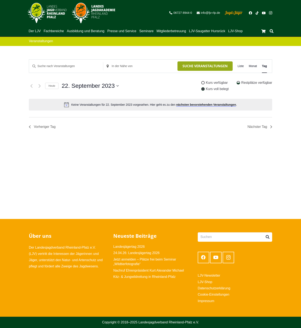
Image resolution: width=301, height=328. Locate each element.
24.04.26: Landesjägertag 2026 (136, 253)
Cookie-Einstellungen (213, 294)
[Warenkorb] (263, 31)
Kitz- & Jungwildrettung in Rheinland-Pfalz (144, 276)
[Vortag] (31, 85)
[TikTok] (257, 13)
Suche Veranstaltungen (205, 66)
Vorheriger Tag (42, 126)
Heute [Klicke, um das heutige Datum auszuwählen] (51, 85)
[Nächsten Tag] (39, 85)
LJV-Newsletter (209, 275)
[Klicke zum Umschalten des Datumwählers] (90, 86)
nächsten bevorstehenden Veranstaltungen (206, 104)
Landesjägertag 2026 (129, 246)
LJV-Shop (205, 282)
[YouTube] (263, 13)
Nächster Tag (259, 126)
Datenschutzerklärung (214, 288)
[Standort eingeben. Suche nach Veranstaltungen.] (140, 66)
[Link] (47, 13)
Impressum (206, 301)
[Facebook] (250, 13)
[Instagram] (270, 13)
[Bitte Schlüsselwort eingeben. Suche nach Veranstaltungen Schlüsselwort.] (66, 66)
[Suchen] (271, 31)
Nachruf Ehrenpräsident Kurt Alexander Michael (148, 270)
